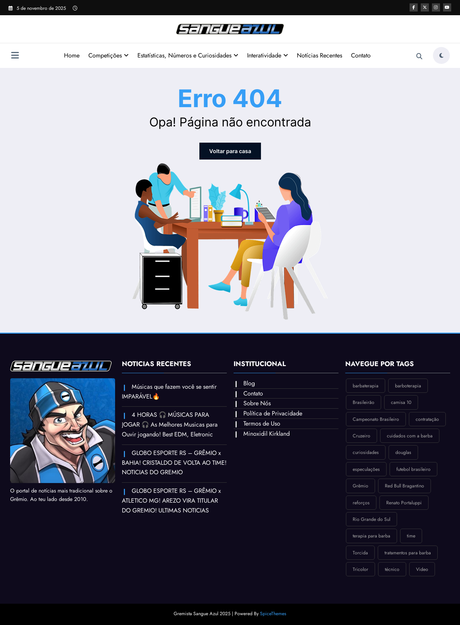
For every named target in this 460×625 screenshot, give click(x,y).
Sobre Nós (257, 403)
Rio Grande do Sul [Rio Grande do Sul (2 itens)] (371, 519)
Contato (361, 55)
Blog (249, 383)
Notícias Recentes (319, 55)
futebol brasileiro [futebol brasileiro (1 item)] (413, 469)
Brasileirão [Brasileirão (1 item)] (363, 402)
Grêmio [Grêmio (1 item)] (360, 485)
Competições (108, 55)
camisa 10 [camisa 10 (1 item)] (401, 402)
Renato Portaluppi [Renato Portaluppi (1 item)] (404, 502)
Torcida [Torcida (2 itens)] (360, 552)
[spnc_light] (441, 55)
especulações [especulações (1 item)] (366, 469)
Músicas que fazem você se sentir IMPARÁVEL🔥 (169, 391)
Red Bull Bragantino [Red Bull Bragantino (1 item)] (404, 485)
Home (72, 55)
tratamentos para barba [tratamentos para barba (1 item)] (408, 552)
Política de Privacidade (272, 413)
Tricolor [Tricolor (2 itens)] (360, 569)
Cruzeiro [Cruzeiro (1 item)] (361, 435)
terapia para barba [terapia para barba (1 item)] (371, 535)
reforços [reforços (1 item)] (361, 502)
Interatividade (267, 55)
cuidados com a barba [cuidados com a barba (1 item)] (410, 435)
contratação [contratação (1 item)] (427, 419)
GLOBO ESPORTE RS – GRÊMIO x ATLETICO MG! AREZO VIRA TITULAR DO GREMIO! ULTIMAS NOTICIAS (171, 500)
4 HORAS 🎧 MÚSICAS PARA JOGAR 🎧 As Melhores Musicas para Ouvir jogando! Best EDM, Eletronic (170, 424)
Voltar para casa (230, 151)
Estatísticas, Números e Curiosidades (187, 55)
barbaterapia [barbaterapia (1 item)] (365, 385)
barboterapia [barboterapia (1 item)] (408, 385)
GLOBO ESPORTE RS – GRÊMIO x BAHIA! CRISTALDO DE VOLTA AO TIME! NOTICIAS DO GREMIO (174, 463)
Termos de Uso (261, 423)
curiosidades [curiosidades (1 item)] (366, 452)
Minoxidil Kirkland (266, 433)
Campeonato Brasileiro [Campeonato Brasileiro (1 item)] (376, 419)
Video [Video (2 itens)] (422, 569)
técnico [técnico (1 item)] (392, 569)
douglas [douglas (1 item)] (403, 452)
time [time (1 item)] (411, 535)
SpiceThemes (273, 613)
